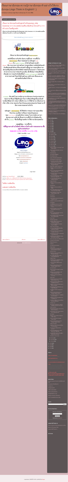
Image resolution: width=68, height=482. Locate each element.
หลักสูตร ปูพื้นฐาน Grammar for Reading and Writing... (56, 222)
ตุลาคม (52, 136)
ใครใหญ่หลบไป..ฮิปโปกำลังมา (55, 159)
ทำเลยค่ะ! (52, 211)
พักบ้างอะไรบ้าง (53, 251)
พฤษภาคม (53, 144)
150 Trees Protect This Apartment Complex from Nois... (56, 231)
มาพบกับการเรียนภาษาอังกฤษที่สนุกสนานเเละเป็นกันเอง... (56, 301)
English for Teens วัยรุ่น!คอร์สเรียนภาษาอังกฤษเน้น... (56, 326)
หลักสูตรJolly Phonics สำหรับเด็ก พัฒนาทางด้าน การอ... (56, 280)
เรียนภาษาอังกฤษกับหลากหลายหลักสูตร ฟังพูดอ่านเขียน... (56, 266)
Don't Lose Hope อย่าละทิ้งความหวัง (57, 238)
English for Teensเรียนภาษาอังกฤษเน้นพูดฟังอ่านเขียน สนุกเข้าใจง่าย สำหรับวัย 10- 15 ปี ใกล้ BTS (57, 94)
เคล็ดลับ (7, 178)
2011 (50, 348)
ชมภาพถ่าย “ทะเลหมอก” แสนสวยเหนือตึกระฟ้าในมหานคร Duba (56, 305)
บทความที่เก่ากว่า (41, 239)
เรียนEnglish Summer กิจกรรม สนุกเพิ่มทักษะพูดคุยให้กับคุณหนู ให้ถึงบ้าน (57, 111)
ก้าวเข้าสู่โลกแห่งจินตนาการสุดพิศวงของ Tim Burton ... (56, 295)
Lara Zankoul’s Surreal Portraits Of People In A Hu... (56, 199)
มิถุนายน (52, 142)
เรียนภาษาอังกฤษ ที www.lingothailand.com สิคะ (57, 425)
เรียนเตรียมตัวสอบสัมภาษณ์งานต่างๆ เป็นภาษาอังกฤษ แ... (57, 309)
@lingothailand (25, 161)
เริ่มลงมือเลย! (52, 185)
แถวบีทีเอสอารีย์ (14, 178)
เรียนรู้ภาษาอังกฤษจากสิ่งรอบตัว (54, 395)
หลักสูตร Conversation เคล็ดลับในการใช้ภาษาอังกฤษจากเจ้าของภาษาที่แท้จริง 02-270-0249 (56, 76)
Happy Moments (53, 181)
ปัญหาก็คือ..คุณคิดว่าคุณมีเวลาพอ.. (56, 166)
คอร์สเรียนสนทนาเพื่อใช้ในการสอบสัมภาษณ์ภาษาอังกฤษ (56, 237)
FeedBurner (60, 418)
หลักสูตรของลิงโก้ (51, 387)
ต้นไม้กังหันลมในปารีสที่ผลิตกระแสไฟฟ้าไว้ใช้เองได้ (56, 287)
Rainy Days (52, 277)
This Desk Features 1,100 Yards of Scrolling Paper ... (56, 174)
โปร (18, 178)
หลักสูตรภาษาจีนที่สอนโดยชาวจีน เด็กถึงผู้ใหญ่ (56, 113)
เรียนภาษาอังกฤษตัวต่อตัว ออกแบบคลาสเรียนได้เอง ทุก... (56, 213)
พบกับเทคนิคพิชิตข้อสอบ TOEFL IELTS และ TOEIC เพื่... (56, 176)
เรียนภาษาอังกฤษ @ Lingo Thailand (54, 96)
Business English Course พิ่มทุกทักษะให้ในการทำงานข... (56, 209)
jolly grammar (29, 178)
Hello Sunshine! (53, 307)
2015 (50, 131)
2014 (50, 343)
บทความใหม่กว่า (6, 239)
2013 (50, 344)
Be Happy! (52, 314)
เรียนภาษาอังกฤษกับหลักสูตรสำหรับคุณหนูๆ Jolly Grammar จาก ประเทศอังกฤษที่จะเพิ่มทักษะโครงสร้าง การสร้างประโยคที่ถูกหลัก (23, 25)
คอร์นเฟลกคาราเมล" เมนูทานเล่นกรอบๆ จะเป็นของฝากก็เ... (56, 312)
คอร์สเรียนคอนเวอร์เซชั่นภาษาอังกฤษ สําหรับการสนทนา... (55, 249)
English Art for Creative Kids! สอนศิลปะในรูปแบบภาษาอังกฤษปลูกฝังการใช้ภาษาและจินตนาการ (57, 106)
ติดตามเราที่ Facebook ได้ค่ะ (53, 427)
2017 (50, 128)
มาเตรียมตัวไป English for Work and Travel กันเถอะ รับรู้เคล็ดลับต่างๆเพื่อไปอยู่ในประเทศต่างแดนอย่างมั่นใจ (57, 102)
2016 (50, 129)
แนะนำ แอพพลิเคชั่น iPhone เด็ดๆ (54, 397)
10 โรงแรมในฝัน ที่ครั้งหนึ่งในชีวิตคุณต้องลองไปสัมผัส (56, 229)
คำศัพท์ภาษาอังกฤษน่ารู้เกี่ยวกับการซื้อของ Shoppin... (56, 285)
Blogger (43, 479)
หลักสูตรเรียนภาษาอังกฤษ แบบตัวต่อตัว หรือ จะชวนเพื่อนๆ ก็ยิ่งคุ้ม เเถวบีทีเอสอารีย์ (56, 66)
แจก (10, 178)
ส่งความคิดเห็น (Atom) (26, 242)
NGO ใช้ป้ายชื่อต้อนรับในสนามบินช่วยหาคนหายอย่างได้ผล (56, 190)
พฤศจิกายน (53, 134)
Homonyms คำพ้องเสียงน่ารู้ (53, 384)
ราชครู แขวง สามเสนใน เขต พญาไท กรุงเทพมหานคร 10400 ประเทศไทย (19, 179)
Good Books (52, 196)
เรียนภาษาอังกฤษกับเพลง (52, 391)
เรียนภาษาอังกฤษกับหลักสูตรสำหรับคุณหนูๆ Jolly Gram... (56, 171)
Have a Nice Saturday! (54, 226)
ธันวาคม (52, 132)
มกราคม (52, 341)
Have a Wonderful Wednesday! (56, 157)
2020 (50, 123)
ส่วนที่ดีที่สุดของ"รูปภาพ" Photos (56, 204)
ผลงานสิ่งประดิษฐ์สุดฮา (54, 154)
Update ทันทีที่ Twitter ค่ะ (52, 429)
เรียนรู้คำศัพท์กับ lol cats (52, 393)
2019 (50, 125)
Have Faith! (52, 218)
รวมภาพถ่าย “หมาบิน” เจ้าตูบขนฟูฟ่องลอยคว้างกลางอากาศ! (56, 161)
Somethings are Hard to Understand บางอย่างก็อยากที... (57, 234)
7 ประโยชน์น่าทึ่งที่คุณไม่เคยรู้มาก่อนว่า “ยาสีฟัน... (56, 224)
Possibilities (52, 202)
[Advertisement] (23, 229)
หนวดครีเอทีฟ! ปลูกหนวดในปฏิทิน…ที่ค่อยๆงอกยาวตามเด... (56, 334)
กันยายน (52, 137)
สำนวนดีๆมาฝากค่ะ (53, 156)
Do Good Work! (53, 267)
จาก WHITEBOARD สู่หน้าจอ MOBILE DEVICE (55, 179)
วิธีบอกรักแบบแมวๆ (53, 242)
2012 (50, 346)
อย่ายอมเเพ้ (52, 195)
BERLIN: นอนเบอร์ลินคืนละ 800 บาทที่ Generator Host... (56, 273)
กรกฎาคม (52, 141)
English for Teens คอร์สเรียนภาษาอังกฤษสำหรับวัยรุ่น (56, 164)
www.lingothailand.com (24, 135)
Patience (52, 243)
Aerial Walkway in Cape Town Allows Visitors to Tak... (55, 193)
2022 (50, 120)
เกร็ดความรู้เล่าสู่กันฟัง (52, 389)
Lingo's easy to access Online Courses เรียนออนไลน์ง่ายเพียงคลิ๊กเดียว (56, 69)
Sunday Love (52, 302)
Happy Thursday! (53, 323)
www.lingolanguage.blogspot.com (25, 159)
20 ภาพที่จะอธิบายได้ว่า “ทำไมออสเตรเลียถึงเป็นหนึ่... (55, 256)
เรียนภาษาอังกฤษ (23, 178)
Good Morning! (53, 152)
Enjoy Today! (52, 247)
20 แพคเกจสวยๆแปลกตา (54, 245)
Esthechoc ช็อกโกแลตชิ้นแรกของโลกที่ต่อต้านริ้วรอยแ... (56, 282)
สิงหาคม (52, 139)
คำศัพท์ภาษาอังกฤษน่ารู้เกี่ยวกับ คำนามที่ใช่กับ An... (56, 298)
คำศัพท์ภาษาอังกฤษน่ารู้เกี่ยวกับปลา (56, 200)
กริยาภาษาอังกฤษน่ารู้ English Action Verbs (55, 319)
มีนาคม (52, 337)
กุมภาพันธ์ (53, 339)
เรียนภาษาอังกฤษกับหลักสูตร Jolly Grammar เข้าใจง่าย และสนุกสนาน (56, 108)
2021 (50, 121)
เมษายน (52, 146)
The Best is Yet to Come (54, 335)
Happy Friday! (52, 258)
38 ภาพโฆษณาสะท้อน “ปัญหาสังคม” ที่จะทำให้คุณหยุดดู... (57, 216)
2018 (50, 126)
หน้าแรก (23, 239)
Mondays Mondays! (53, 219)
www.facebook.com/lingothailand (25, 157)
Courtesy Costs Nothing (54, 240)
